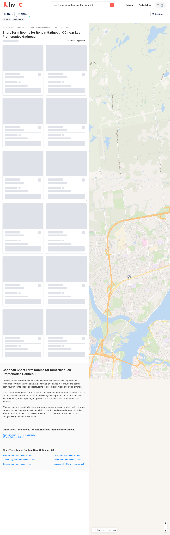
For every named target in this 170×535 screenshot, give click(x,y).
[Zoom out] (165, 527)
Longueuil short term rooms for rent (69, 464)
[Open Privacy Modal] (20, 5)
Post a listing (144, 5)
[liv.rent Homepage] (9, 5)
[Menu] (160, 5)
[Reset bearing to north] (165, 530)
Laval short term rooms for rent (67, 455)
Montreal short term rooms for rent (17, 455)
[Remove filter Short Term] (23, 20)
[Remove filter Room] (9, 20)
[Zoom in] (165, 523)
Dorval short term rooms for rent (67, 460)
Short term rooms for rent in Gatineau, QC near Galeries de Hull (19, 436)
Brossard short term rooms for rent (17, 464)
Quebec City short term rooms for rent (19, 460)
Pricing (129, 5)
